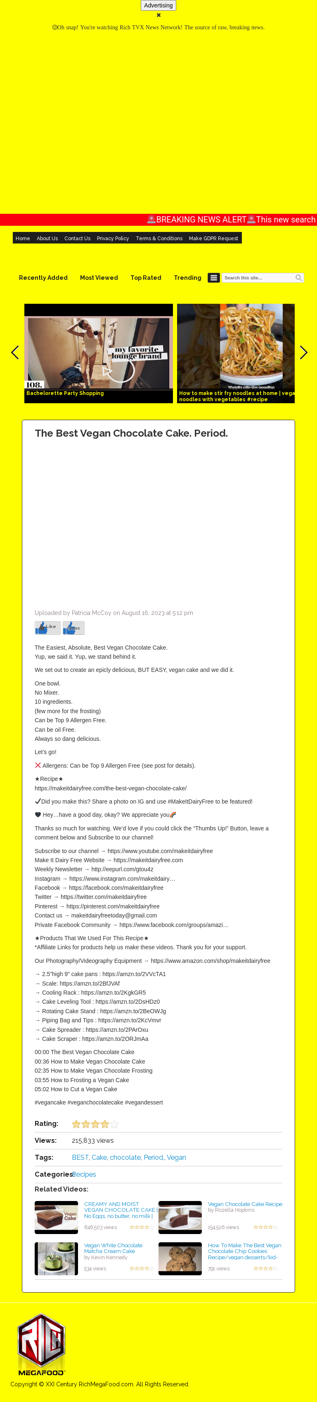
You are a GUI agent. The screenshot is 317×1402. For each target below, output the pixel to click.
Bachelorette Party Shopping (65, 393)
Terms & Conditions (159, 238)
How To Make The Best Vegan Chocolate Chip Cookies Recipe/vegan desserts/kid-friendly (245, 1254)
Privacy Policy (113, 238)
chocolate (125, 1157)
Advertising (158, 5)
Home (23, 238)
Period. (154, 1157)
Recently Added (43, 277)
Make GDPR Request (213, 238)
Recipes (84, 1174)
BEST (80, 1157)
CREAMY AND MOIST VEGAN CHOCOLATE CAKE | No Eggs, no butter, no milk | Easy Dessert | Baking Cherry (121, 1213)
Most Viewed (99, 277)
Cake (99, 1157)
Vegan (176, 1157)
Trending (187, 277)
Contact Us (77, 238)
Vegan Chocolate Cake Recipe (245, 1204)
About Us (47, 238)
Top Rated (145, 277)
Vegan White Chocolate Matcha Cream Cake (113, 1248)
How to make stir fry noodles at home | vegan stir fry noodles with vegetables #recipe (248, 396)
